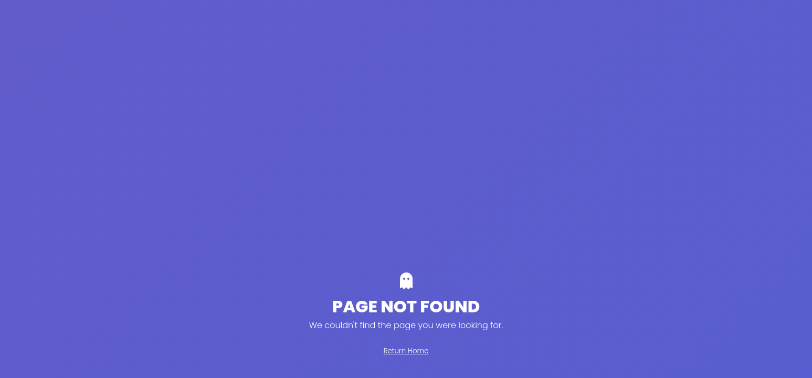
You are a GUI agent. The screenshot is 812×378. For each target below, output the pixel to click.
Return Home (406, 351)
